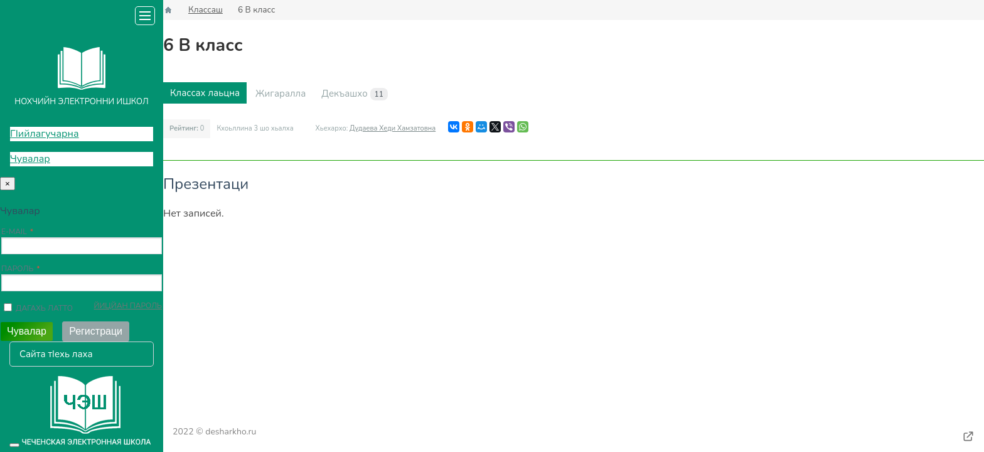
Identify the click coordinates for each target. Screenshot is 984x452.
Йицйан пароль (128, 306)
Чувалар (30, 159)
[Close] (7, 183)
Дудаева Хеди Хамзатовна (393, 128)
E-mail (14, 232)
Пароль (17, 269)
